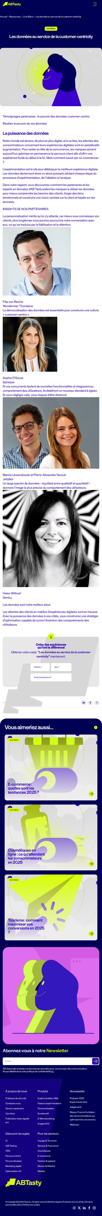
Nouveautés (77, 1091)
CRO (7, 1150)
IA (6, 1140)
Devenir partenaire (14, 1108)
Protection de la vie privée (73, 1202)
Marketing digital (13, 1166)
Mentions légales (55, 1202)
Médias (41, 1171)
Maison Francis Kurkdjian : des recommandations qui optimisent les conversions (83, 1116)
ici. (52, 1071)
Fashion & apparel (46, 1161)
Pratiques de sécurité (15, 1098)
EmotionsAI (43, 1113)
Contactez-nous (13, 1103)
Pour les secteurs (48, 1134)
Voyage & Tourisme (47, 1140)
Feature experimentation (49, 1103)
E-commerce (44, 1156)
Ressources (15, 16)
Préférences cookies (31, 1205)
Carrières (10, 1113)
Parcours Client (13, 1156)
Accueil (3, 16)
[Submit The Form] (95, 1061)
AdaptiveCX (75, 1107)
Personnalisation (46, 1108)
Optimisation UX (13, 1171)
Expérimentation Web (48, 1098)
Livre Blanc (28, 16)
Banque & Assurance (48, 1145)
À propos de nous (16, 1091)
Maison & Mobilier (46, 1166)
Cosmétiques (44, 1150)
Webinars (74, 1124)
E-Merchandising (46, 1118)
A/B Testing (11, 1145)
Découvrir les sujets (17, 1134)
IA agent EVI (43, 1123)
